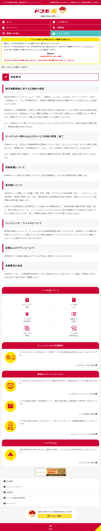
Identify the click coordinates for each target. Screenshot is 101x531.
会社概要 (15, 67)
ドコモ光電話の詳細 (86, 414)
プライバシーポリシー (14, 487)
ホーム (9, 22)
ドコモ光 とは (74, 302)
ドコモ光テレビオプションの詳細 (81, 394)
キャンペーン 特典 (27, 302)
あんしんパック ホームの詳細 (82, 434)
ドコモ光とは (62, 22)
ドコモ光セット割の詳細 (84, 365)
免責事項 (8, 492)
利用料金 (60, 28)
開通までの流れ (13, 33)
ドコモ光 (7, 67)
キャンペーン (12, 28)
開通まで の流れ (74, 316)
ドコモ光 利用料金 (27, 316)
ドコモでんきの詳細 (86, 463)
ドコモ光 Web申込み (73, 330)
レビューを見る (63, 33)
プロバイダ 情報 (27, 330)
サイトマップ (10, 503)
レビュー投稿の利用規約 (14, 498)
